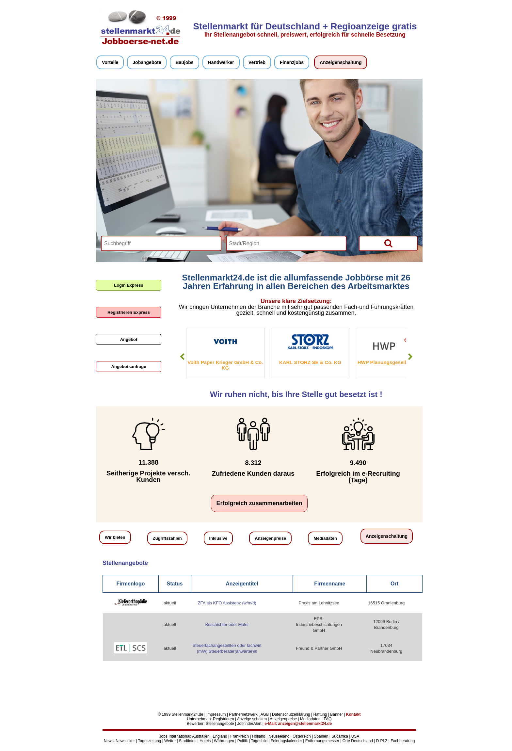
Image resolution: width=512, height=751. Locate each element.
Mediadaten (325, 538)
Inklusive (218, 538)
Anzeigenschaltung (340, 62)
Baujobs (184, 62)
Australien (200, 736)
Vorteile (110, 62)
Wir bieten (115, 537)
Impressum (216, 714)
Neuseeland (278, 736)
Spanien (321, 736)
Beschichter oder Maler (227, 624)
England (220, 736)
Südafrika (339, 736)
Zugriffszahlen (167, 538)
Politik (242, 741)
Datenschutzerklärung (291, 714)
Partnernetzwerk (243, 714)
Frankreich (239, 736)
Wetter (170, 741)
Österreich (302, 736)
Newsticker (125, 741)
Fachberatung (403, 741)
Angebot (128, 339)
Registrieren (223, 719)
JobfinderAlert (249, 723)
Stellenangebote (220, 723)
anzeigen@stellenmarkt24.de (305, 723)
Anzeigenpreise (270, 538)
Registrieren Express (128, 312)
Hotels (205, 741)
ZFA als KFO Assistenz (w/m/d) (227, 602)
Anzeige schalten (252, 719)
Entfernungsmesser (322, 741)
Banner (336, 714)
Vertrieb (256, 62)
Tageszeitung (149, 741)
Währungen (224, 741)
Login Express (128, 285)
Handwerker (221, 62)
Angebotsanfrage (128, 366)
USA (355, 736)
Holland (258, 736)
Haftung (320, 714)
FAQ (327, 719)
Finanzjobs (292, 62)
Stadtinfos (187, 741)
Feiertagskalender (286, 741)
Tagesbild (259, 741)
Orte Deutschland (358, 741)
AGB (265, 714)
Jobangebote (147, 62)
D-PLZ (382, 741)
